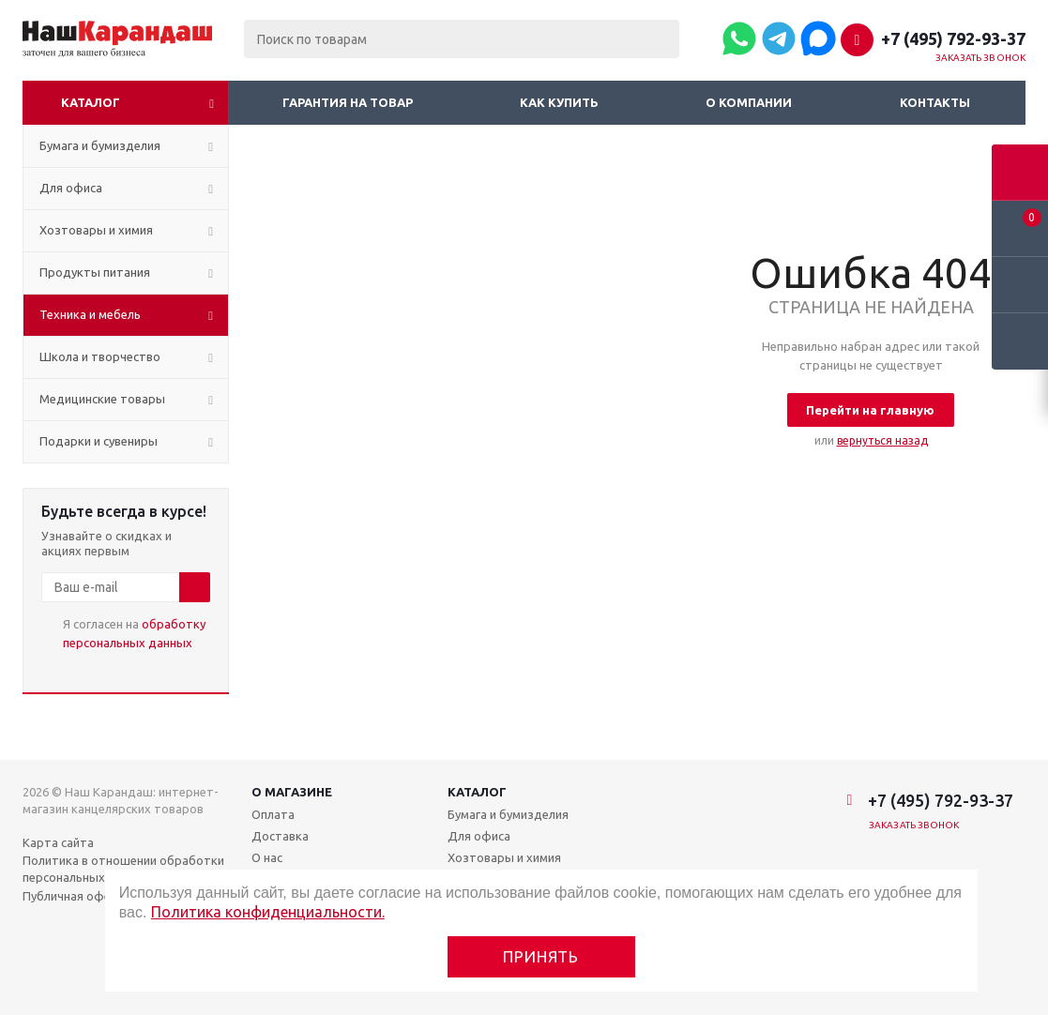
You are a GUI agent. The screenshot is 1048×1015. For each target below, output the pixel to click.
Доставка (280, 835)
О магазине (291, 791)
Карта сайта (58, 842)
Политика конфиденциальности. (268, 911)
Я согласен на (134, 633)
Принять (541, 956)
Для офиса (479, 835)
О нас (266, 857)
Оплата (273, 814)
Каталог (90, 102)
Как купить (559, 102)
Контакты (935, 102)
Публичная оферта (77, 895)
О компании (749, 102)
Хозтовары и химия (504, 857)
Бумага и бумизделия (508, 814)
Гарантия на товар (347, 102)
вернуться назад (882, 440)
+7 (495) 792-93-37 (953, 38)
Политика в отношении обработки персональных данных (123, 869)
